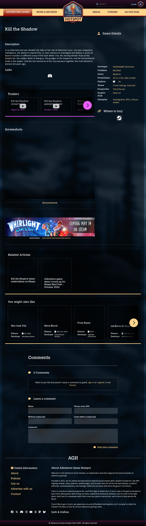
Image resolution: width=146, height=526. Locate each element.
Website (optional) (36, 417)
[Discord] (21, 512)
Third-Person (119, 89)
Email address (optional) (85, 417)
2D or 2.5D (118, 78)
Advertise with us (21, 488)
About (14, 473)
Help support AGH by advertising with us (56, 238)
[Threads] (35, 512)
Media (96, 12)
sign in (91, 382)
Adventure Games (18, 12)
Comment (32, 427)
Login (133, 4)
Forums (112, 12)
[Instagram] (26, 512)
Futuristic (131, 85)
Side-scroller (130, 78)
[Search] (110, 4)
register (101, 382)
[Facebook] (12, 512)
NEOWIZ (117, 70)
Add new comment (106, 447)
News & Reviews (46, 12)
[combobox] (110, 4)
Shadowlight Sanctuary (123, 66)
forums (72, 385)
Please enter (81, 406)
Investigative (119, 99)
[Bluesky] (44, 512)
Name (31, 406)
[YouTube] (30, 512)
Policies (15, 478)
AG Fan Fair (132, 12)
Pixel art (117, 93)
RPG (128, 99)
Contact (16, 494)
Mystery (117, 74)
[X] (16, 512)
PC (120, 81)
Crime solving (119, 85)
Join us (15, 483)
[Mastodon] (40, 512)
